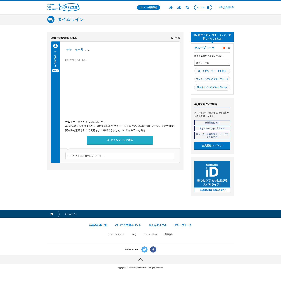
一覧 (228, 48)
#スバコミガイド (116, 234)
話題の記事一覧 (98, 225)
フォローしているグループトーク (212, 79)
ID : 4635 (175, 38)
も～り (79, 49)
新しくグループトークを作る (212, 71)
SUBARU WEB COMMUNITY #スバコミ (63, 7)
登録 (87, 155)
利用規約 (169, 234)
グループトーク (183, 225)
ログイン (72, 155)
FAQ (134, 234)
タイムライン (70, 19)
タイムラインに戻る (121, 139)
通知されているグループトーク (212, 87)
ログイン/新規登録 (148, 7)
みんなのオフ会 (157, 225)
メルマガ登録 (150, 234)
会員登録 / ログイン (212, 145)
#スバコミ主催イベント (128, 225)
